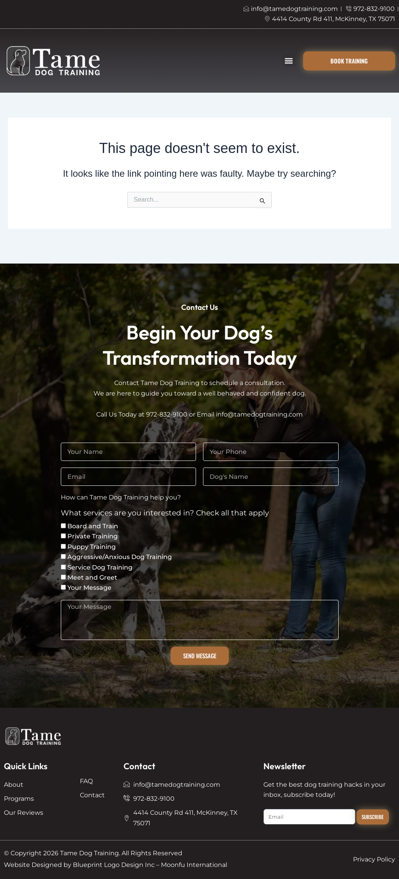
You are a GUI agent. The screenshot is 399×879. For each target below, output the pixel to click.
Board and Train (92, 526)
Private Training (92, 536)
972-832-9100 (166, 414)
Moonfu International (194, 864)
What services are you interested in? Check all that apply (165, 513)
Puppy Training (91, 546)
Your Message (89, 587)
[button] (288, 60)
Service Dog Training (99, 567)
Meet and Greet (92, 577)
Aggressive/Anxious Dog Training (119, 557)
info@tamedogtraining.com (259, 414)
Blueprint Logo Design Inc (114, 864)
